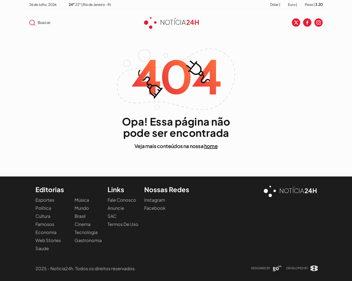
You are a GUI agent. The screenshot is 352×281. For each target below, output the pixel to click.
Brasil (80, 216)
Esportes (44, 200)
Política (43, 208)
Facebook (154, 208)
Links (116, 189)
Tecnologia (86, 232)
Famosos (44, 224)
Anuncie (116, 208)
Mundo (82, 208)
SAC (112, 216)
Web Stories (48, 240)
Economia (45, 232)
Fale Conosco (122, 200)
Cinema (82, 224)
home (211, 146)
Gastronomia (88, 240)
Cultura (42, 216)
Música (82, 200)
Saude (42, 248)
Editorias (49, 189)
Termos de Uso (123, 224)
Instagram (154, 200)
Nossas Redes (166, 189)
